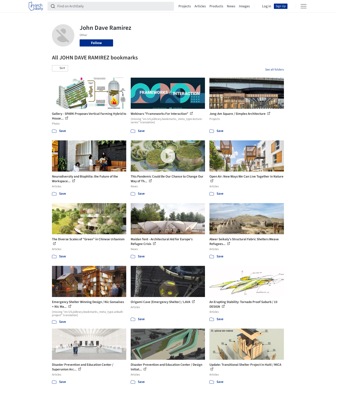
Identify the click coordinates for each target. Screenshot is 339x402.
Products (216, 6)
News (231, 6)
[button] (60, 68)
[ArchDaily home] (36, 6)
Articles (200, 6)
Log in (266, 6)
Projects (184, 6)
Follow (96, 42)
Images (244, 6)
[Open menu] (303, 6)
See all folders (274, 69)
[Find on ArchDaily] (114, 6)
